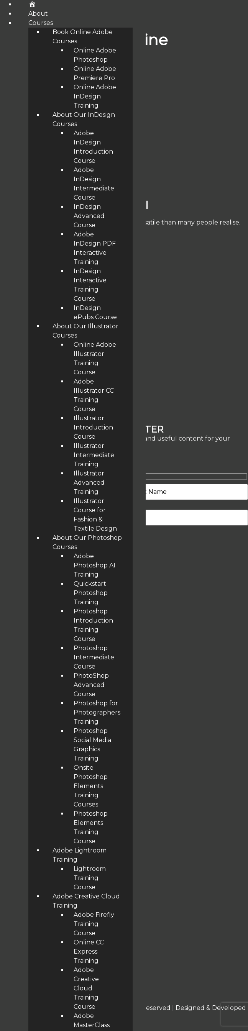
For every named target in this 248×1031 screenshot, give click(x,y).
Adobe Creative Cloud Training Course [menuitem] (86, 988)
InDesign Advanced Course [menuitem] (89, 216)
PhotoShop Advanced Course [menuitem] (91, 685)
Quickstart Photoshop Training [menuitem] (91, 593)
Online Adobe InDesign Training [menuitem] (95, 96)
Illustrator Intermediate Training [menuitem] (94, 455)
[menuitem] (32, 4)
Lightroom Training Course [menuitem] (90, 878)
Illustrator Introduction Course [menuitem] (93, 427)
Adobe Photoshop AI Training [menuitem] (94, 565)
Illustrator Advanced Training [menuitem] (89, 482)
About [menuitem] (38, 13)
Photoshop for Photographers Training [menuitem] (97, 712)
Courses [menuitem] (40, 22)
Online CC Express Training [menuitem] (89, 951)
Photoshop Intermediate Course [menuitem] (94, 657)
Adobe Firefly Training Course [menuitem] (94, 924)
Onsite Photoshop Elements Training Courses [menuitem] (91, 786)
